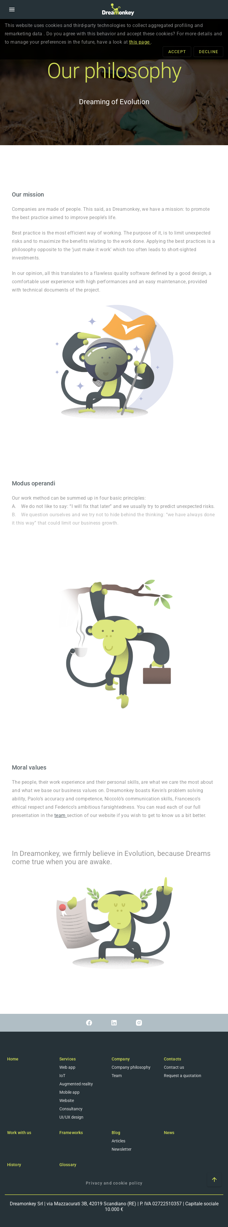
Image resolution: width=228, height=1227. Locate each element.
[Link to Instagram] (139, 1022)
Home (12, 1059)
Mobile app (69, 1092)
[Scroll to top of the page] (214, 1179)
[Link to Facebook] (89, 1022)
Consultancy (71, 1108)
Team (117, 1075)
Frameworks (71, 1132)
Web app (67, 1067)
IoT (62, 1075)
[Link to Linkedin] (114, 1022)
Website (66, 1100)
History (14, 1164)
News (169, 1132)
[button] (12, 9)
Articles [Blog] (118, 1141)
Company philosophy (131, 1067)
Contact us (174, 1067)
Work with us (19, 1132)
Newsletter (122, 1149)
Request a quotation (182, 1075)
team (60, 815)
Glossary (67, 1164)
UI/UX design (71, 1117)
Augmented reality (76, 1084)
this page (140, 42)
